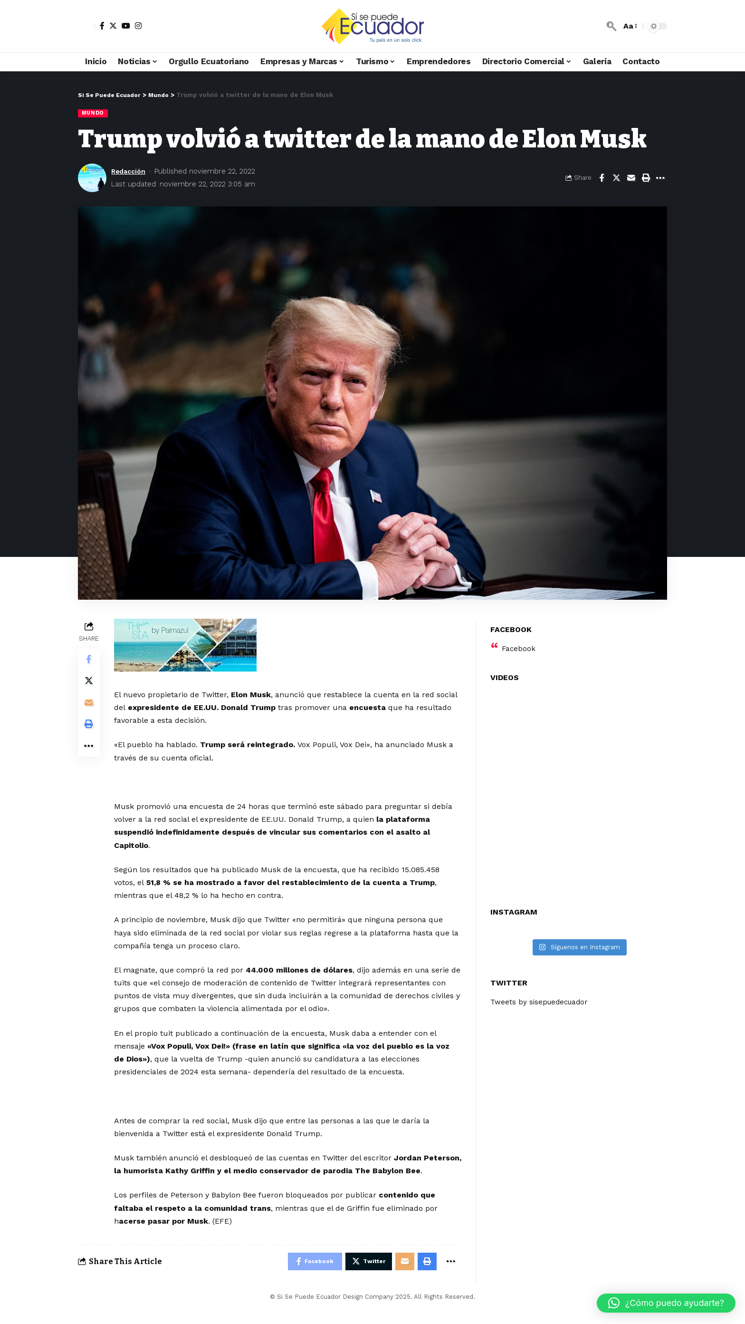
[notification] (597, 26)
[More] (660, 178)
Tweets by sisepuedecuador (541, 996)
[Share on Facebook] (601, 178)
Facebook (519, 642)
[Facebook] (102, 25)
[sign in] (86, 26)
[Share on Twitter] (616, 178)
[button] (666, 1303)
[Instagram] (138, 25)
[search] (611, 26)
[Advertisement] (288, 751)
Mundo (93, 113)
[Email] (631, 178)
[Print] (645, 178)
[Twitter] (113, 25)
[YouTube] (126, 25)
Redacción (130, 171)
